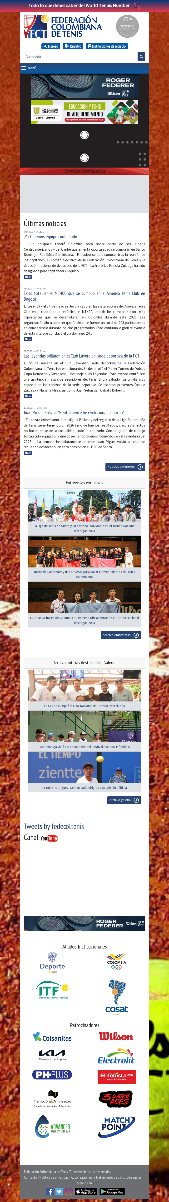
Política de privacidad (54, 1176)
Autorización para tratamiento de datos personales (106, 1176)
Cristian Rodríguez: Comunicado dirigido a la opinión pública (84, 787)
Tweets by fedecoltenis (54, 825)
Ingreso (51, 46)
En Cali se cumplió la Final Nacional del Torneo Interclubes (84, 705)
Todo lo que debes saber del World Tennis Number (84, 5)
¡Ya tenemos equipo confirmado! (51, 236)
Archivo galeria (124, 799)
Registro (73, 46)
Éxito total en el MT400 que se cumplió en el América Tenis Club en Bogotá (84, 295)
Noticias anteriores (125, 466)
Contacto (30, 1176)
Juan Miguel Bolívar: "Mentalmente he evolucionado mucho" (74, 411)
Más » (28, 276)
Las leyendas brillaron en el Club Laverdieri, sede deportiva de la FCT (81, 355)
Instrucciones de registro (107, 46)
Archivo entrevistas (121, 634)
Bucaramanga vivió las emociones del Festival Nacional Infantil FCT (85, 746)
